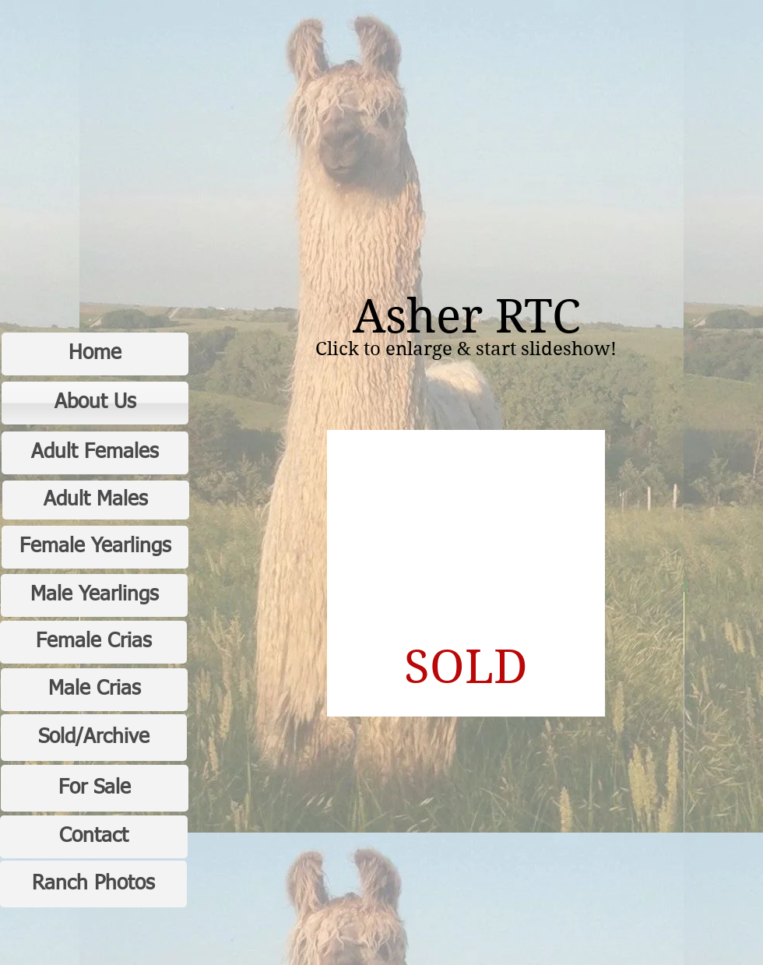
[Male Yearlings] (94, 595)
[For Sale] (94, 788)
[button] (466, 573)
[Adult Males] (95, 500)
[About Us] (95, 403)
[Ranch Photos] (93, 884)
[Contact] (94, 836)
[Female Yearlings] (95, 547)
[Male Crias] (94, 689)
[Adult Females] (95, 452)
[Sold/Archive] (94, 737)
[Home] (95, 354)
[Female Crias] (93, 642)
